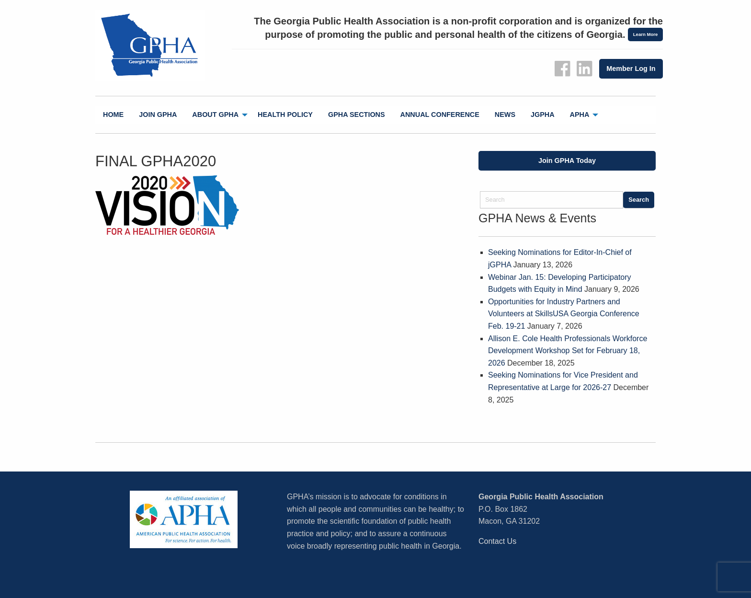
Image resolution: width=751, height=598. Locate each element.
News (505, 114)
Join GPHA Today (567, 160)
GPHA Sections (356, 114)
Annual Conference (439, 114)
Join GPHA (158, 114)
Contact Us (497, 541)
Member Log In (630, 68)
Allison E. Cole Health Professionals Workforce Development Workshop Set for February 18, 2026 (567, 350)
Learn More (645, 34)
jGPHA (543, 114)
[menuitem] (113, 115)
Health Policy (285, 114)
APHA (580, 114)
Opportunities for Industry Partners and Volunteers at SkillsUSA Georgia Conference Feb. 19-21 (563, 314)
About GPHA (215, 114)
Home (113, 114)
